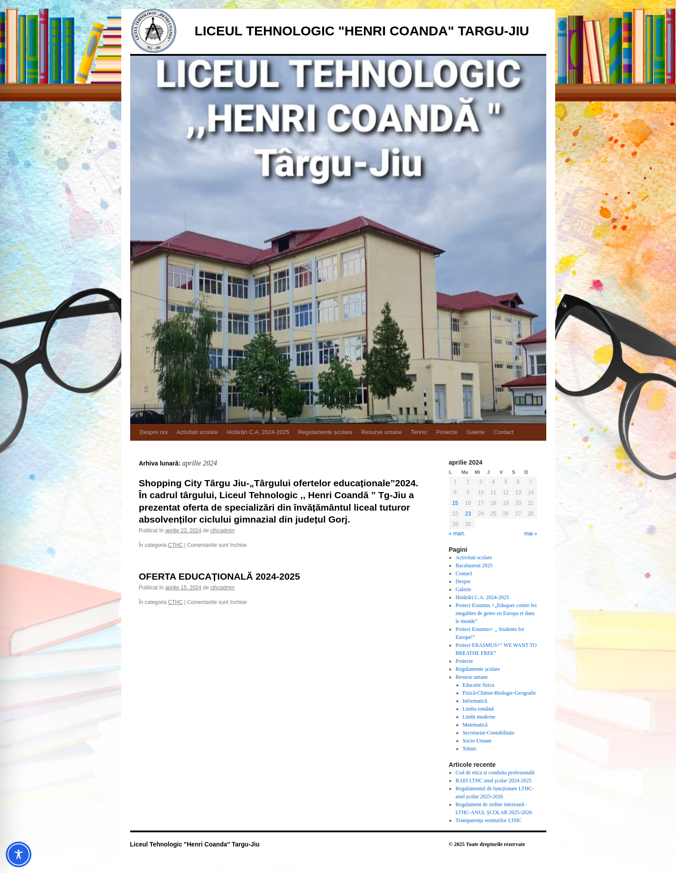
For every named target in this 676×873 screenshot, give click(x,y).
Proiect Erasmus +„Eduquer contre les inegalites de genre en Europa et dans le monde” (496, 613)
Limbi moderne (479, 717)
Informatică (475, 701)
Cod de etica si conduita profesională (495, 772)
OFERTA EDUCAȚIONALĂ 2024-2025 (219, 576)
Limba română (478, 709)
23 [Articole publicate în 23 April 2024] (468, 514)
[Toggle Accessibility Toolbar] (19, 854)
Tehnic (419, 432)
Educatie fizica (478, 685)
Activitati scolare (197, 432)
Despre (463, 581)
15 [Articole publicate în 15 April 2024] (455, 503)
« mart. (457, 534)
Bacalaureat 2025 (474, 565)
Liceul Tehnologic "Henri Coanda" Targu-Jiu (362, 30)
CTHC (175, 545)
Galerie (475, 432)
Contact (504, 432)
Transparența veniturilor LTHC (488, 820)
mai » (530, 534)
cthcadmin (222, 530)
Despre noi (154, 432)
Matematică (475, 725)
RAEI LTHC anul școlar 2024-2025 (494, 780)
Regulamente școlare (325, 432)
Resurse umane (381, 432)
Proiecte (446, 432)
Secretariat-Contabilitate (488, 733)
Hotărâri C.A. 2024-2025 (258, 432)
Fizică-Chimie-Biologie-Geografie (499, 693)
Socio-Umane (477, 741)
